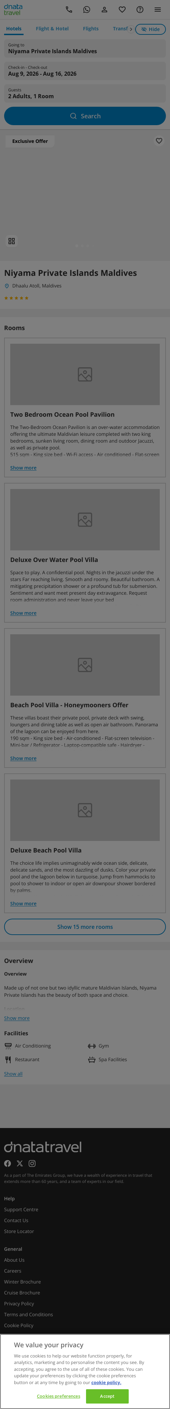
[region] (85, 1371)
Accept (107, 1396)
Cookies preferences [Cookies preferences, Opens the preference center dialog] (58, 1396)
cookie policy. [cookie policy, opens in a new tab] (106, 1382)
